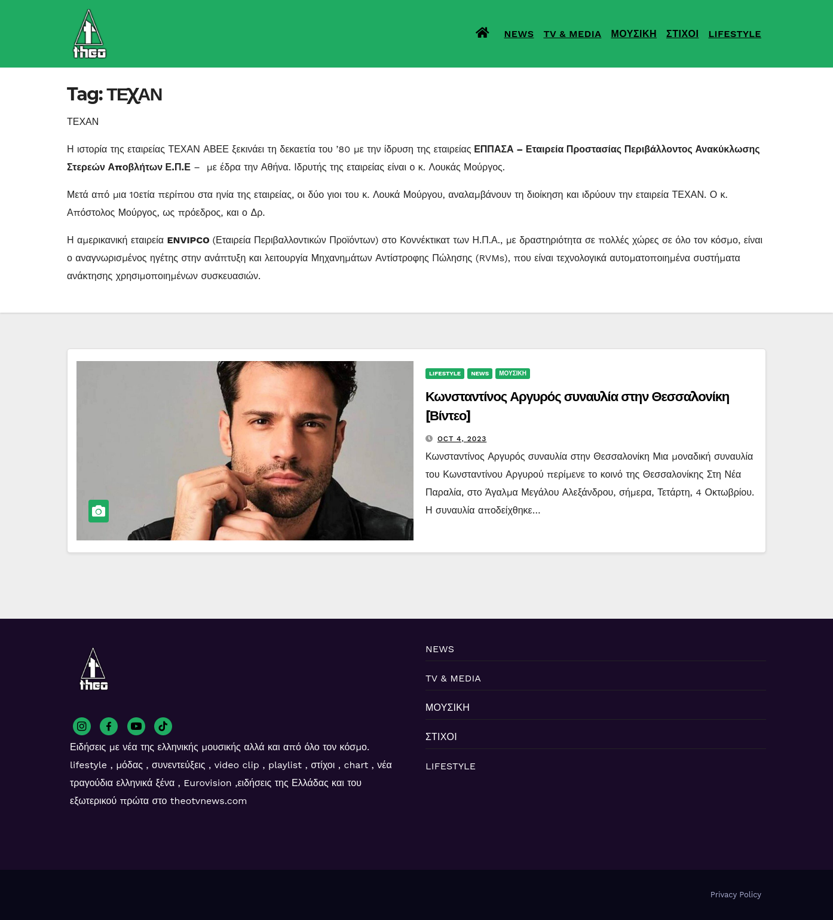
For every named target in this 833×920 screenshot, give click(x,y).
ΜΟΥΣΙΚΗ (634, 33)
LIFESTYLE (734, 33)
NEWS (519, 33)
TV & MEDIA (572, 33)
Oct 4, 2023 (461, 439)
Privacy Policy (735, 894)
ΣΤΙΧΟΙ (682, 33)
